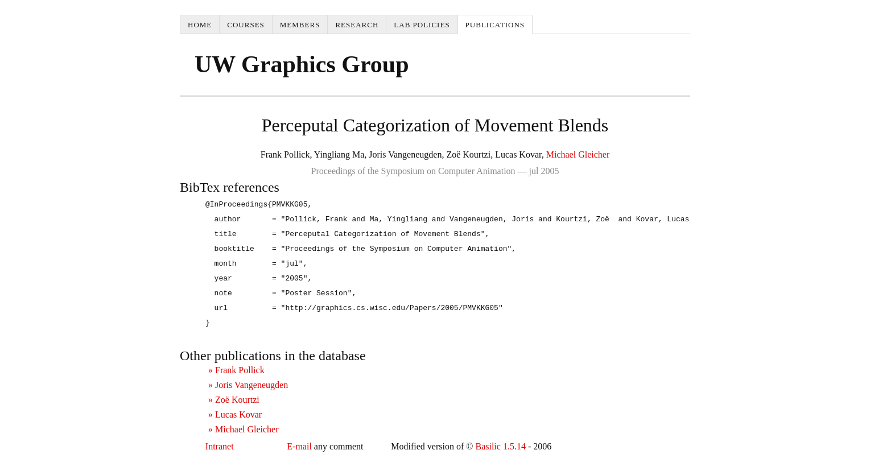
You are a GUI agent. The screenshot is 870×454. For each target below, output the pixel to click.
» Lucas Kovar (235, 414)
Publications (495, 24)
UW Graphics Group (302, 64)
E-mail (299, 446)
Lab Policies (422, 24)
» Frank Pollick (236, 370)
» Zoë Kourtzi (233, 400)
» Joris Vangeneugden (248, 385)
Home (200, 24)
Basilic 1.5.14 (500, 446)
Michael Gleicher (578, 154)
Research (356, 24)
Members (300, 24)
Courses (246, 24)
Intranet (219, 446)
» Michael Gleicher (243, 429)
